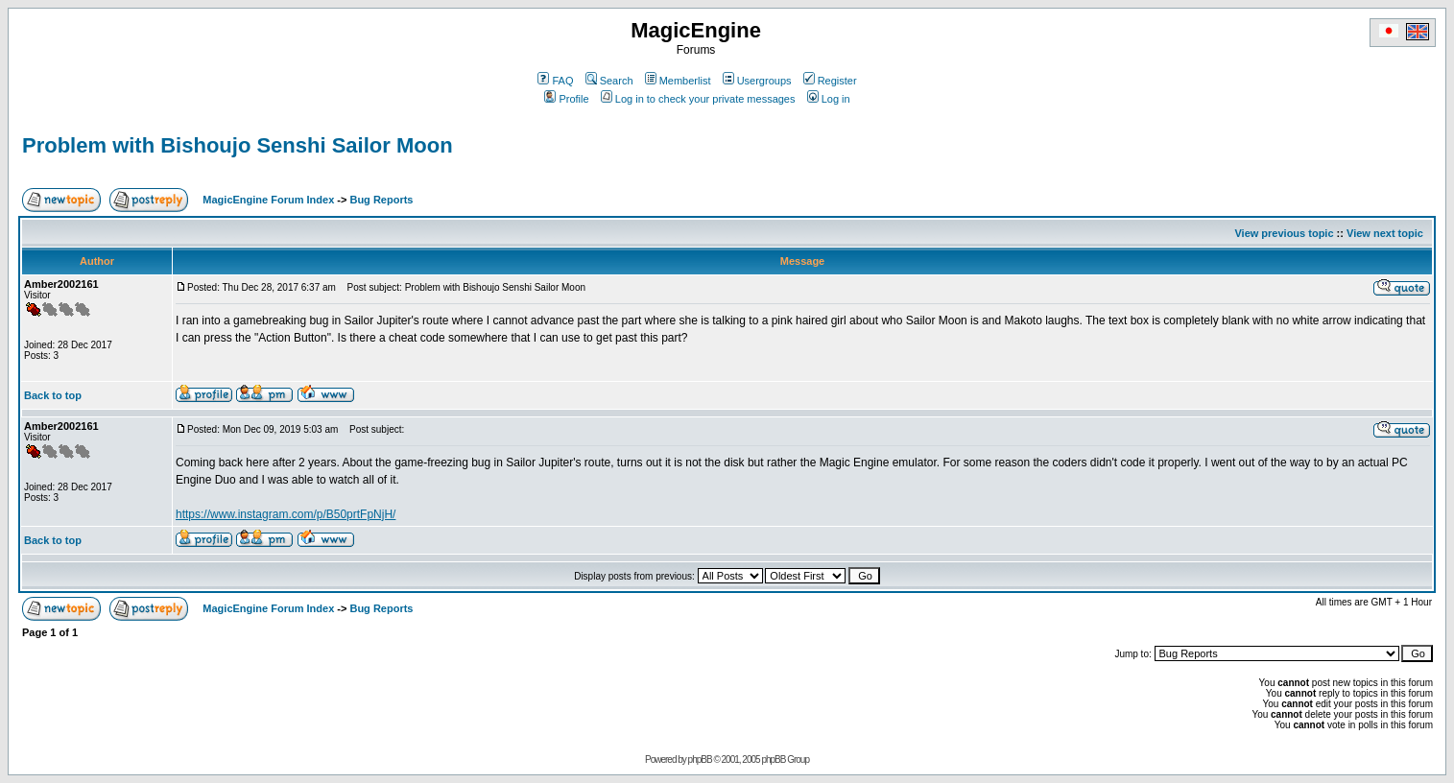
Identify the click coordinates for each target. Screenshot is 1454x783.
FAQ (555, 80)
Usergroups (757, 80)
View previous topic (1283, 233)
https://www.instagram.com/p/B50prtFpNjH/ (285, 514)
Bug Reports (381, 199)
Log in (828, 99)
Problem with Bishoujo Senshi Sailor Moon (237, 145)
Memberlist (678, 80)
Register (830, 80)
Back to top (53, 395)
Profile (566, 99)
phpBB (700, 759)
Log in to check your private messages (698, 99)
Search (609, 80)
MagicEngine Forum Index (268, 199)
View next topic (1385, 233)
